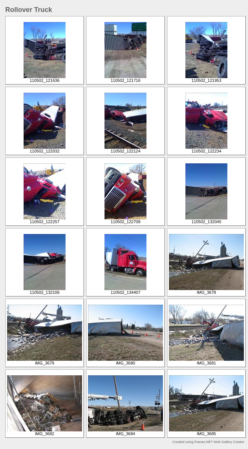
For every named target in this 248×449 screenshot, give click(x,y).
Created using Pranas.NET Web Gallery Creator (208, 442)
